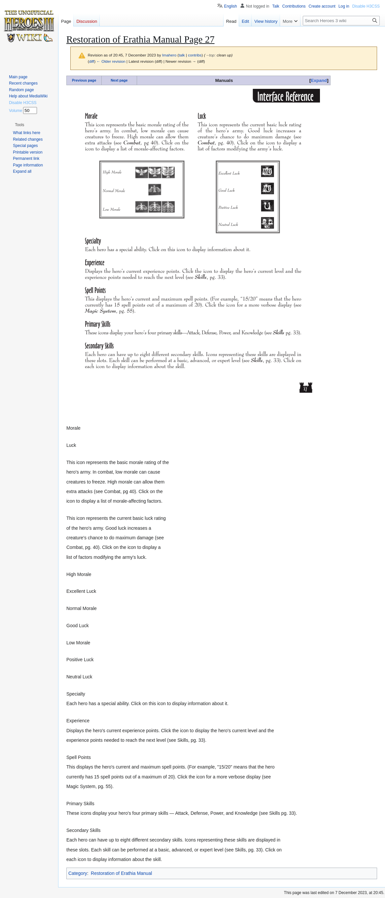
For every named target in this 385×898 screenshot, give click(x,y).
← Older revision (110, 61)
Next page (119, 80)
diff (91, 61)
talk (182, 55)
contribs (194, 55)
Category (77, 873)
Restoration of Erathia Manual (121, 873)
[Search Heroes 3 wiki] (341, 20)
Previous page (84, 80)
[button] (19, 125)
